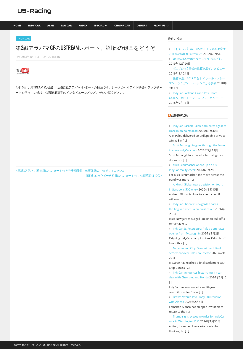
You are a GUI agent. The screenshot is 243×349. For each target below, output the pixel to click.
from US (159, 25)
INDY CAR (34, 25)
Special (99, 25)
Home (17, 25)
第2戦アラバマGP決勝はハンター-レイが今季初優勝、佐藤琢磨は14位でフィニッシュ (71, 170)
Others (142, 25)
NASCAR (66, 25)
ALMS (50, 25)
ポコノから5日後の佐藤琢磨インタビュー (199, 68)
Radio (82, 25)
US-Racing (35, 10)
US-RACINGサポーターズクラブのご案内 (198, 59)
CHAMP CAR (122, 25)
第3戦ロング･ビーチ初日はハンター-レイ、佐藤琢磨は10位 (123, 175)
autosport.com (180, 115)
